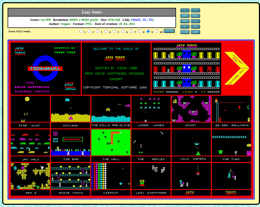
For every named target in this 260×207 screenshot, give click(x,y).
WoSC (136, 20)
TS (151, 20)
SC (145, 20)
